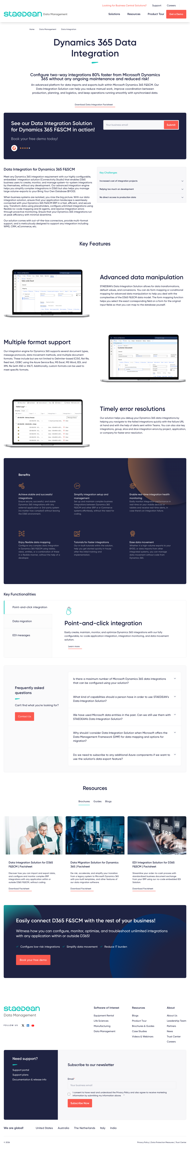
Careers (171, 5)
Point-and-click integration (29, 607)
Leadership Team (176, 1020)
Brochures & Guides (143, 1026)
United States (44, 1128)
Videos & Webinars (142, 1036)
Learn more (74, 646)
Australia (63, 1128)
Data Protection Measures (162, 1142)
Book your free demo (33, 959)
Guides (97, 801)
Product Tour (156, 14)
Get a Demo (176, 14)
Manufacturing (102, 1026)
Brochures (84, 801)
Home (31, 29)
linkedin (28, 1025)
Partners (171, 1026)
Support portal (20, 1069)
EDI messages (21, 635)
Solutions (114, 14)
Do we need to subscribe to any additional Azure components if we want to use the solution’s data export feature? (121, 756)
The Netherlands (84, 1128)
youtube (33, 1025)
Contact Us (24, 716)
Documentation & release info (29, 1079)
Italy (102, 1128)
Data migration (22, 621)
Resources (133, 14)
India (113, 1128)
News (170, 1031)
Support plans (20, 1074)
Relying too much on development (117, 189)
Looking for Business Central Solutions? (124, 5)
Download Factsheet (19, 888)
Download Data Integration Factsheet (94, 104)
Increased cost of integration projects (118, 181)
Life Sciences (101, 1020)
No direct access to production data (118, 197)
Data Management (47, 29)
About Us (172, 1015)
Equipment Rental (104, 1015)
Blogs (108, 801)
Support (156, 5)
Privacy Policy (123, 1092)
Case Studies (139, 1031)
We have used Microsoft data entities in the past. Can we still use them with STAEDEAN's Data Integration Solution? (122, 717)
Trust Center (174, 1036)
